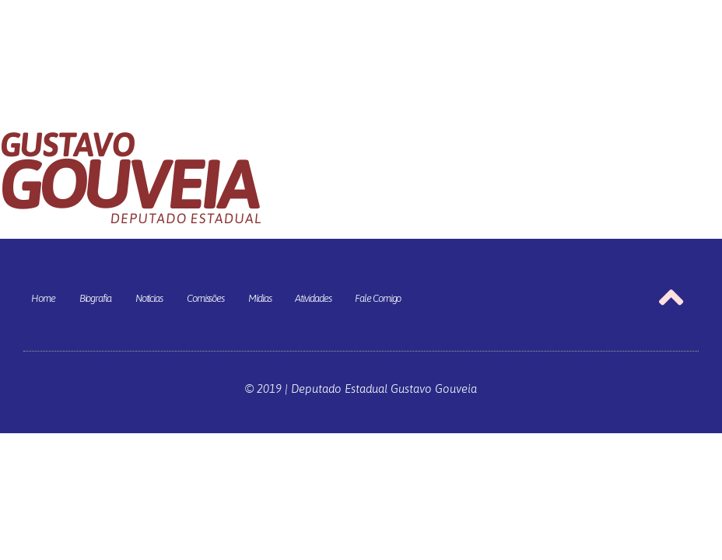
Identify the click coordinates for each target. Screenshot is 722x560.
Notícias (149, 298)
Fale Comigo (378, 298)
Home (43, 298)
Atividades (313, 298)
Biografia (95, 298)
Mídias (259, 298)
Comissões (205, 298)
